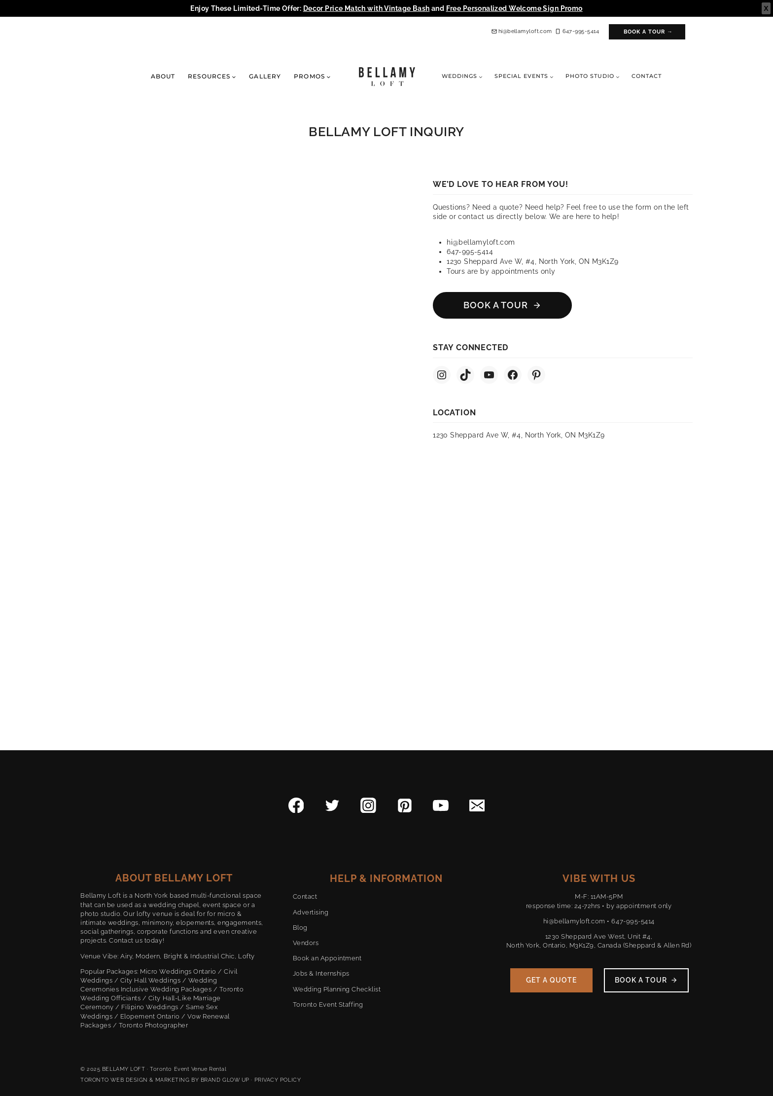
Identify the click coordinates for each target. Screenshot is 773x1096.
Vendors (306, 943)
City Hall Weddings (150, 980)
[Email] (477, 805)
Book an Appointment (327, 958)
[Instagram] (368, 805)
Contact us (125, 940)
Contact (647, 76)
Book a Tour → (648, 32)
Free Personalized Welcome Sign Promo (514, 8)
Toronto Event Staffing (328, 1004)
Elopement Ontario (150, 1016)
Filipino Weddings (149, 1007)
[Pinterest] (405, 805)
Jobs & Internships (321, 973)
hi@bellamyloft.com (574, 921)
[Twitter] (332, 805)
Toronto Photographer (153, 1025)
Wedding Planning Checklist (337, 989)
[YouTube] (441, 805)
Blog (300, 927)
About (163, 76)
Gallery (265, 76)
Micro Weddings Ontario (178, 971)
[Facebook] (296, 805)
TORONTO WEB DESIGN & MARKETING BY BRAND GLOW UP (164, 1080)
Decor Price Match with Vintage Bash (366, 8)
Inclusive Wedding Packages (166, 989)
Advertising (311, 912)
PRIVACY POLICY (277, 1080)
